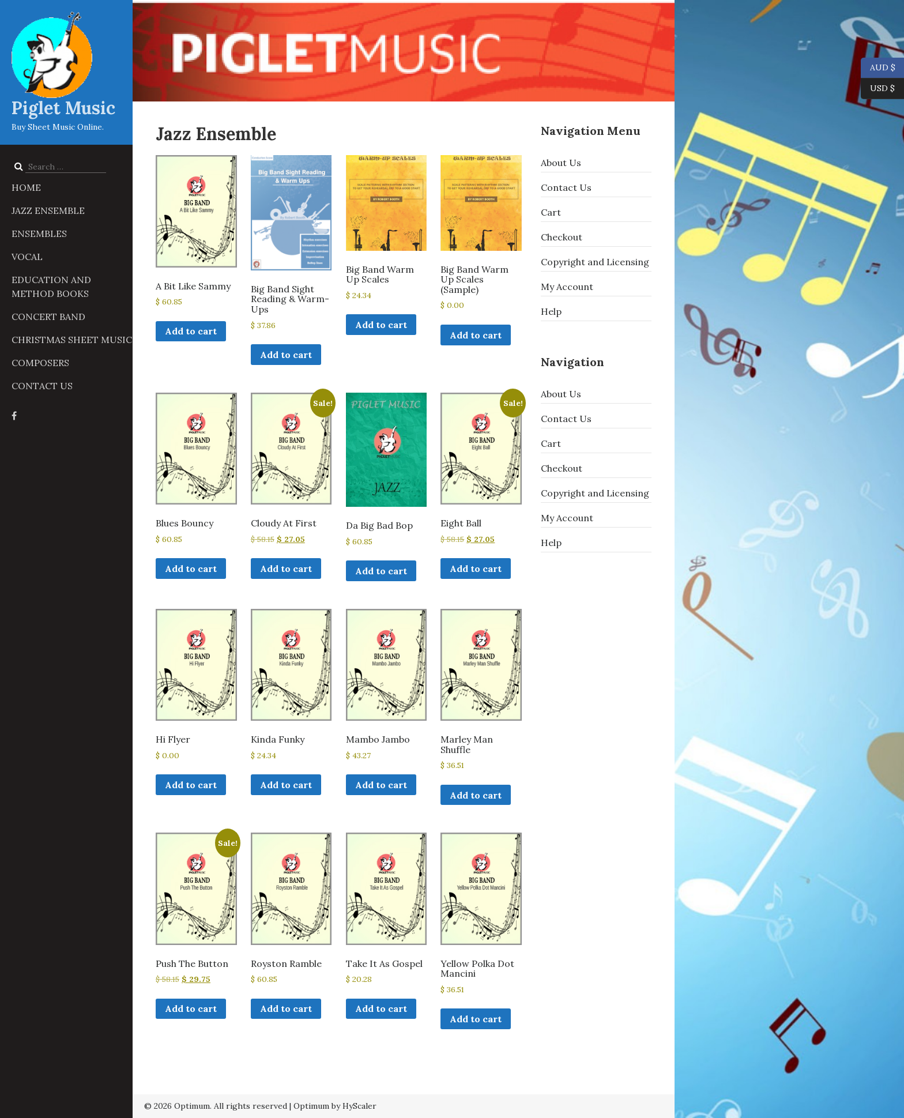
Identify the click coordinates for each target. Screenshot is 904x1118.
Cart (551, 212)
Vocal (27, 256)
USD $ (882, 88)
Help (551, 311)
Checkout (561, 237)
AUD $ (878, 68)
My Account (567, 286)
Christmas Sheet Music (72, 339)
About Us (561, 162)
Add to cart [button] (191, 331)
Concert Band (48, 316)
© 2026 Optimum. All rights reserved (215, 1106)
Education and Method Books (51, 286)
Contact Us (42, 386)
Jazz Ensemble (48, 210)
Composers (40, 362)
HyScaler (359, 1106)
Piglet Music (63, 108)
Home (26, 187)
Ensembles (39, 233)
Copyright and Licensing (595, 262)
